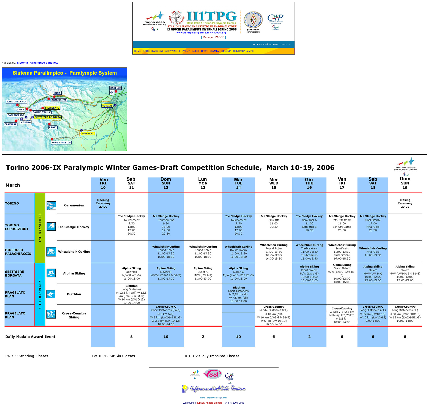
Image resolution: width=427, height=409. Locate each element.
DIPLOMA (226, 51)
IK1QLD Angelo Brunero (209, 402)
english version (213, 398)
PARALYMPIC (246, 51)
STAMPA (214, 51)
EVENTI (186, 51)
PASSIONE (157, 51)
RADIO (146, 51)
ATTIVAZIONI (172, 51)
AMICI (195, 51)
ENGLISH (286, 44)
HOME (137, 51)
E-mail (224, 398)
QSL (235, 51)
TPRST (204, 51)
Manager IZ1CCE (213, 37)
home (202, 398)
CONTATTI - (276, 44)
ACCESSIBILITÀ (260, 44)
